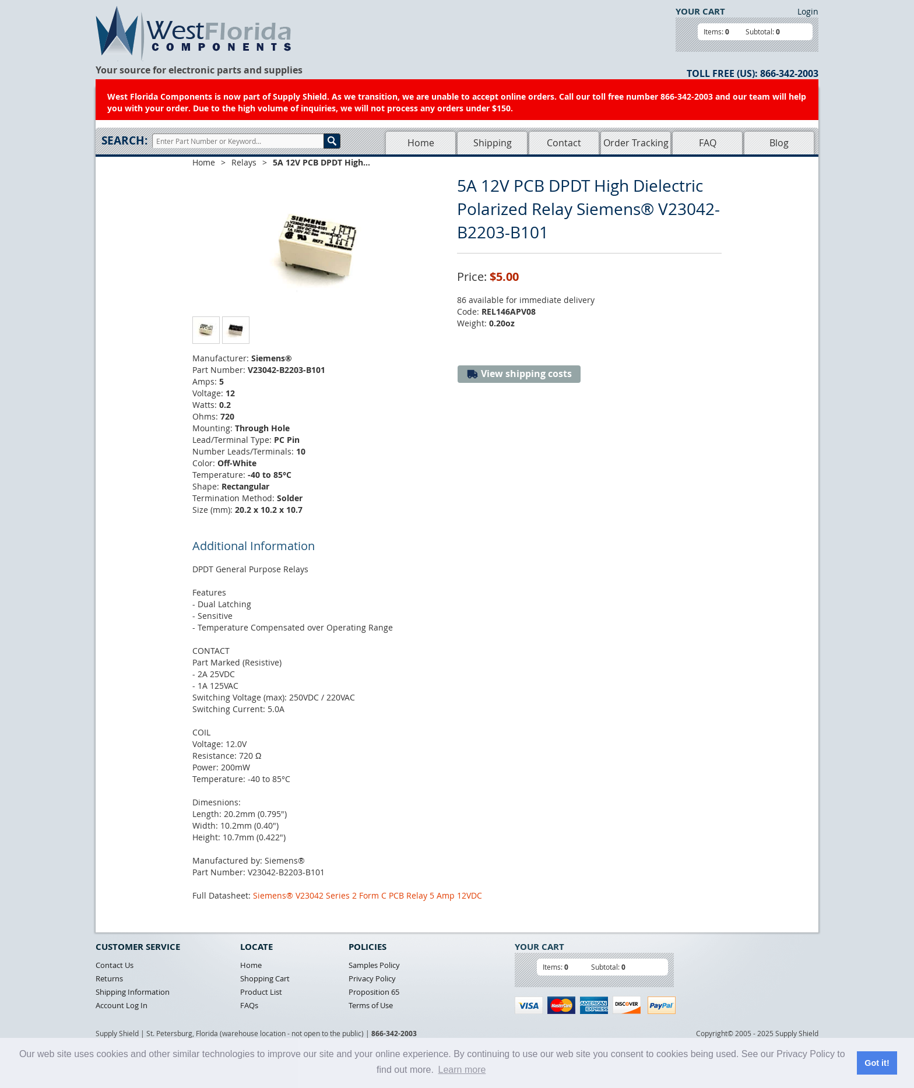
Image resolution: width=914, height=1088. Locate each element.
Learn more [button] (462, 1070)
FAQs (249, 1005)
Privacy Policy (372, 978)
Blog (779, 142)
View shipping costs (519, 374)
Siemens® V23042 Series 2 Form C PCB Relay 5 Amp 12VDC (367, 895)
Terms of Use (371, 1005)
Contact (564, 142)
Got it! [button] (876, 1063)
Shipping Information (133, 992)
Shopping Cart (265, 978)
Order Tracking (636, 142)
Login (807, 11)
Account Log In (121, 1005)
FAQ (707, 142)
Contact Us (114, 965)
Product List (261, 992)
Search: (124, 140)
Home (420, 142)
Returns (109, 978)
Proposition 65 (374, 992)
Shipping (492, 142)
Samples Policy (374, 965)
